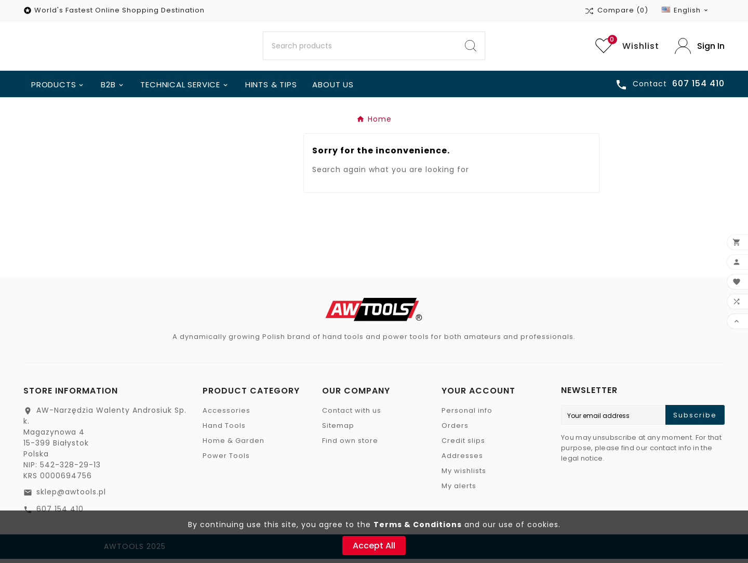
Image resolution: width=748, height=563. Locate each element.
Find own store (350, 445)
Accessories (226, 415)
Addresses (462, 460)
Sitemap (338, 430)
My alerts (459, 490)
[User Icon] (700, 48)
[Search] (360, 48)
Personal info (467, 415)
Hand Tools (224, 430)
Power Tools (226, 460)
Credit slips (463, 445)
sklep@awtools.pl (71, 496)
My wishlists (464, 475)
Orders (455, 430)
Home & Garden (233, 445)
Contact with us (351, 415)
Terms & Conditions (417, 524)
